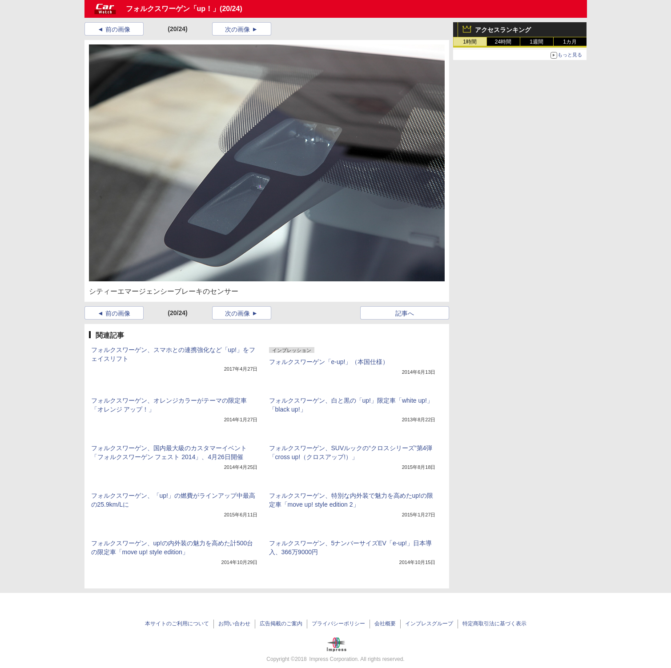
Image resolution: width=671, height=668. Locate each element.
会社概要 (385, 623)
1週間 (536, 42)
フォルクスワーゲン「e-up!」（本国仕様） (329, 361)
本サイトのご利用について (177, 623)
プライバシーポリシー (338, 623)
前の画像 (117, 29)
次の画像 (237, 29)
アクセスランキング (503, 29)
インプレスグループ (429, 623)
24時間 (503, 42)
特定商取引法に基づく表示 (494, 623)
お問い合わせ (234, 623)
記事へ (404, 313)
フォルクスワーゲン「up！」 (173, 8)
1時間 (470, 42)
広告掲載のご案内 (281, 623)
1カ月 (570, 42)
